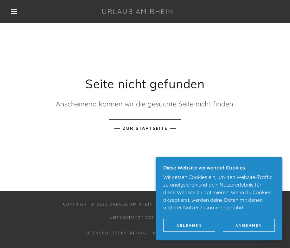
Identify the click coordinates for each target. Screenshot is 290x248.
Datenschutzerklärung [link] (115, 233)
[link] (137, 12)
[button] (14, 11)
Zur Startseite (145, 128)
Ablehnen (189, 225)
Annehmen (248, 225)
